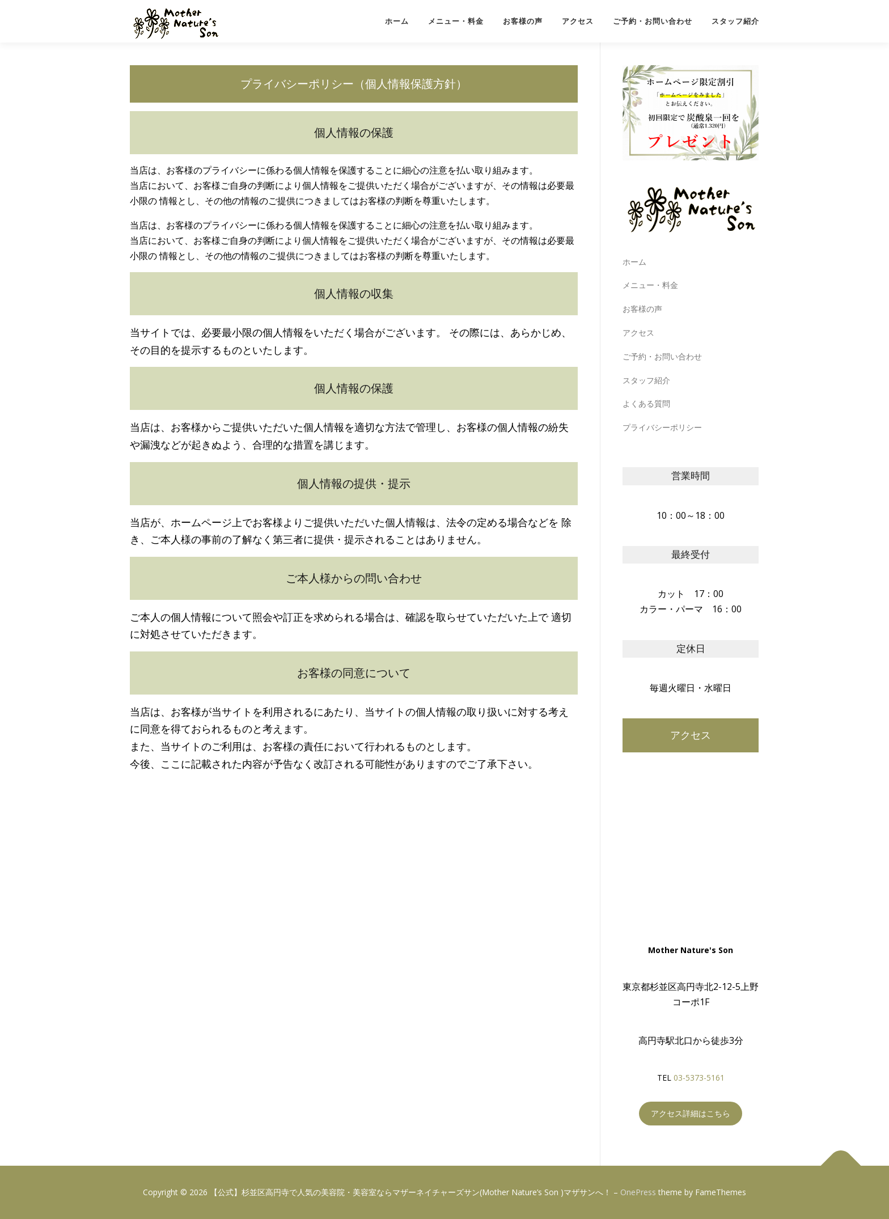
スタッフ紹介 (735, 21)
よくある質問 (646, 403)
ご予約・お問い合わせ (652, 21)
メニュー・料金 (456, 21)
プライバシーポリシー (662, 427)
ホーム (397, 21)
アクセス (578, 21)
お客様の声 (523, 21)
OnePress (638, 1192)
